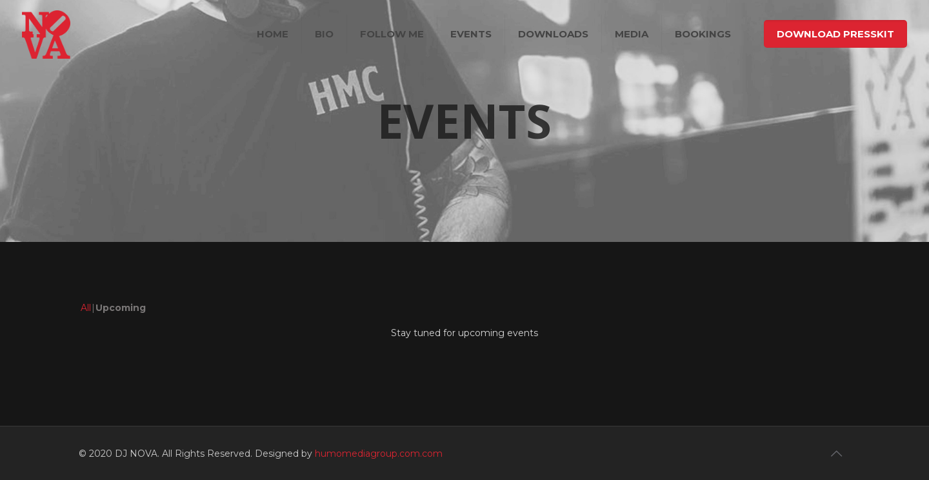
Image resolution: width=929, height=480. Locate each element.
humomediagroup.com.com (379, 453)
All (86, 308)
